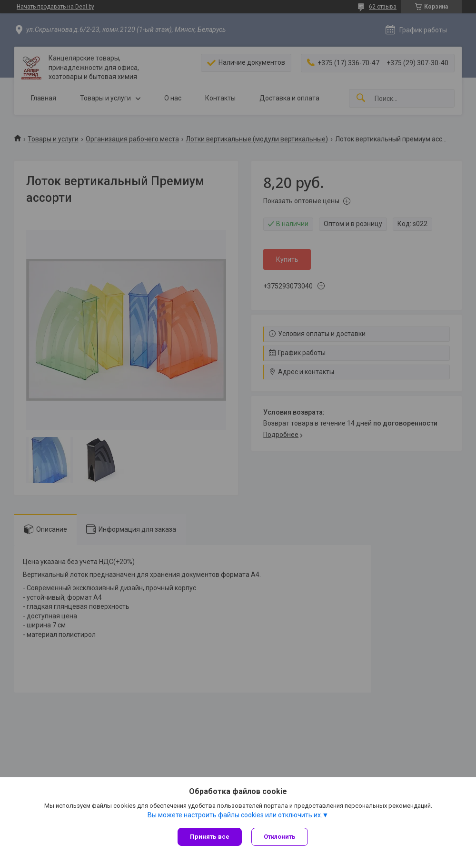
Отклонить (280, 836)
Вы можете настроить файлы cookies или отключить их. (235, 815)
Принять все (209, 836)
